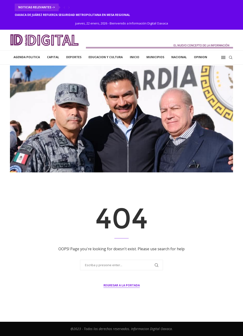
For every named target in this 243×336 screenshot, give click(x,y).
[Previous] (64, 7)
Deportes (73, 57)
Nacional (179, 57)
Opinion (200, 57)
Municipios (155, 57)
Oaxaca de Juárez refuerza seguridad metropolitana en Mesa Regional (72, 15)
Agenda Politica (27, 57)
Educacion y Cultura (106, 57)
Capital (53, 57)
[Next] (69, 7)
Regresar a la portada (121, 285)
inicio (134, 57)
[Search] (230, 57)
